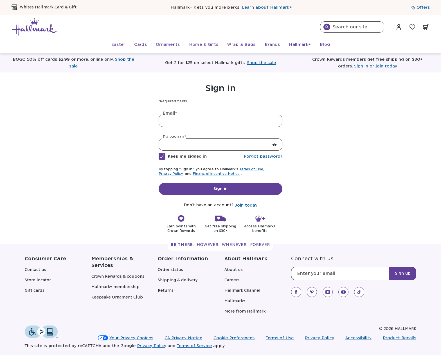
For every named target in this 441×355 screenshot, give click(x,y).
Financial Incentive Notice (216, 173)
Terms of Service (194, 346)
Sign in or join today (375, 66)
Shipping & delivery (177, 280)
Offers (420, 7)
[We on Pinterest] (312, 292)
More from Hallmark (245, 311)
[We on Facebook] (296, 292)
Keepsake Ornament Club (117, 297)
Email (170, 113)
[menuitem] (118, 44)
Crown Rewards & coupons (117, 277)
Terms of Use (251, 169)
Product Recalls (399, 338)
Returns (166, 291)
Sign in (220, 189)
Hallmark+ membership (115, 287)
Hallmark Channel (242, 291)
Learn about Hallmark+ (267, 7)
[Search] (326, 27)
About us (233, 270)
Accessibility (358, 338)
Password (174, 137)
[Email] (353, 273)
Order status (170, 270)
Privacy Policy (171, 173)
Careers (232, 280)
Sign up (403, 273)
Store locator (38, 280)
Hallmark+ (234, 301)
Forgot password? (263, 156)
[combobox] (352, 27)
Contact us (35, 270)
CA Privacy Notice (183, 338)
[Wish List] (412, 27)
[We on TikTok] (359, 292)
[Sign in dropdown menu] (399, 27)
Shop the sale (261, 63)
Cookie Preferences (234, 338)
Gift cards (34, 291)
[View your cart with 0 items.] (426, 27)
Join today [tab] (246, 205)
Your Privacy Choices (125, 337)
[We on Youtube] (343, 292)
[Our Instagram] (328, 292)
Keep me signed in (187, 156)
